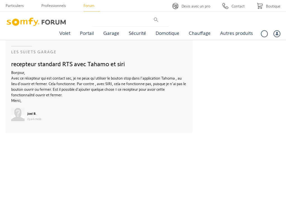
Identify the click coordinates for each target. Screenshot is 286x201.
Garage (111, 33)
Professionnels (53, 5)
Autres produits (236, 33)
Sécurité (137, 33)
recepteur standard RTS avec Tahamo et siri (68, 63)
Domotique (167, 33)
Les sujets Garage (34, 51)
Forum (89, 5)
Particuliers (15, 5)
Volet (64, 33)
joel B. (31, 113)
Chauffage (200, 33)
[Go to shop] (268, 6)
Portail (87, 33)
